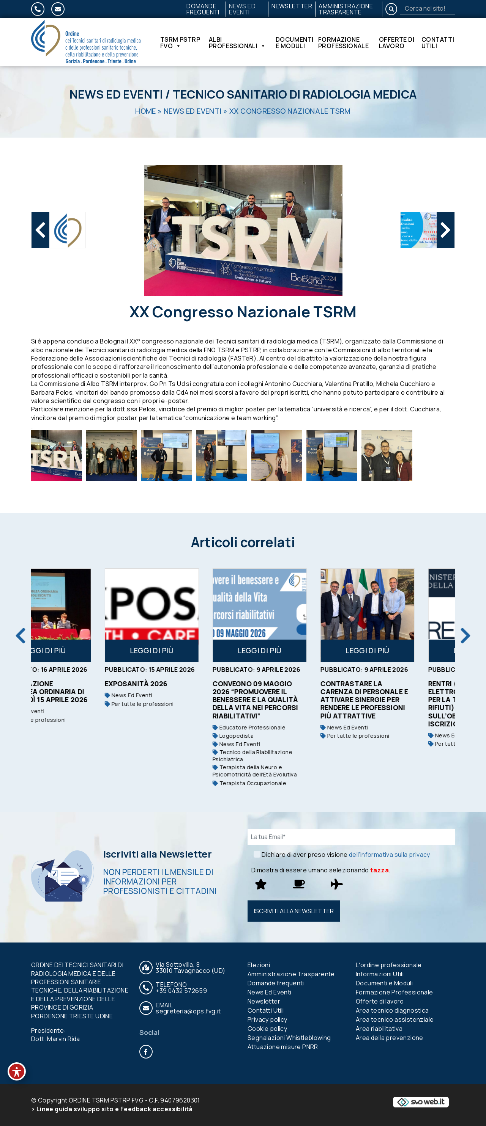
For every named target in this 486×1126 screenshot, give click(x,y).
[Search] (427, 8)
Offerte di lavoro (396, 42)
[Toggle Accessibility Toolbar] (17, 1071)
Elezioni (259, 965)
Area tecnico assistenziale (395, 1019)
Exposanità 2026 (173, 683)
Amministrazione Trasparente (346, 9)
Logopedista (270, 735)
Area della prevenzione (389, 1037)
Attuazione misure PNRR (283, 1047)
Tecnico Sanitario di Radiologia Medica (295, 94)
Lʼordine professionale (389, 965)
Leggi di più (81, 651)
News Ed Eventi (242, 9)
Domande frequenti (202, 9)
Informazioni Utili (380, 974)
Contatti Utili (437, 42)
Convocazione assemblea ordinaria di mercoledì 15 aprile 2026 (79, 691)
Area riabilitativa (379, 1028)
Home (145, 111)
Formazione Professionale (343, 42)
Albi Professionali (237, 42)
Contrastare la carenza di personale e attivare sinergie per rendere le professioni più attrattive (401, 699)
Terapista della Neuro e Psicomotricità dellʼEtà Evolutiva (292, 771)
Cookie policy (267, 1028)
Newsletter (291, 6)
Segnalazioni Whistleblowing (289, 1037)
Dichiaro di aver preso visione (346, 854)
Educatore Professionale (286, 727)
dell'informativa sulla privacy (389, 854)
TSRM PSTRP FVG (180, 42)
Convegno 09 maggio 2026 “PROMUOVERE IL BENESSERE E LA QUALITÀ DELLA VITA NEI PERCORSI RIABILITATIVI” (292, 699)
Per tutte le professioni (68, 719)
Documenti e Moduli (295, 42)
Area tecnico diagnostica (392, 1010)
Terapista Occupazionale (286, 783)
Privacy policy (267, 1019)
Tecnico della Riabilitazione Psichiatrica (290, 755)
